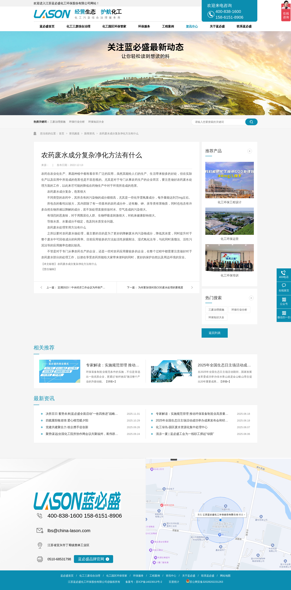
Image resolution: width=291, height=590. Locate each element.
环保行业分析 (77, 121)
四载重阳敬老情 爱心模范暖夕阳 (67, 420)
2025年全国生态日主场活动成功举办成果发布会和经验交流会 (225, 365)
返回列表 (215, 332)
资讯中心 (192, 26)
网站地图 (225, 575)
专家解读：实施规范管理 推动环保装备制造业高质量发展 (113, 365)
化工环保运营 (230, 238)
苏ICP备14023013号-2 (149, 581)
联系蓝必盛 (244, 26)
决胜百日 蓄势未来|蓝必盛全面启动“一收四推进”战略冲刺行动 (83, 413)
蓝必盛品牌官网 (91, 559)
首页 (62, 133)
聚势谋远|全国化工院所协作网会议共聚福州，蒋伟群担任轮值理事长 (83, 433)
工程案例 (168, 26)
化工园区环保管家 (114, 26)
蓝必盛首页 (47, 26)
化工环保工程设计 (230, 202)
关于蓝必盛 (217, 26)
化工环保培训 (230, 275)
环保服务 (144, 26)
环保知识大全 (96, 121)
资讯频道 (74, 133)
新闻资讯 (89, 133)
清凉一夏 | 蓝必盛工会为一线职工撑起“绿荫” (185, 433)
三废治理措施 (58, 121)
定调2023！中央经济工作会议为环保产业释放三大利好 (82, 287)
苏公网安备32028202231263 (204, 581)
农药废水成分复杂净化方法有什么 (119, 133)
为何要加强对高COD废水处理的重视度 (160, 287)
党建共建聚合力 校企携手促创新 (67, 427)
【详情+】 (111, 381)
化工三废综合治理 (78, 26)
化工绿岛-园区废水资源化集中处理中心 (182, 427)
